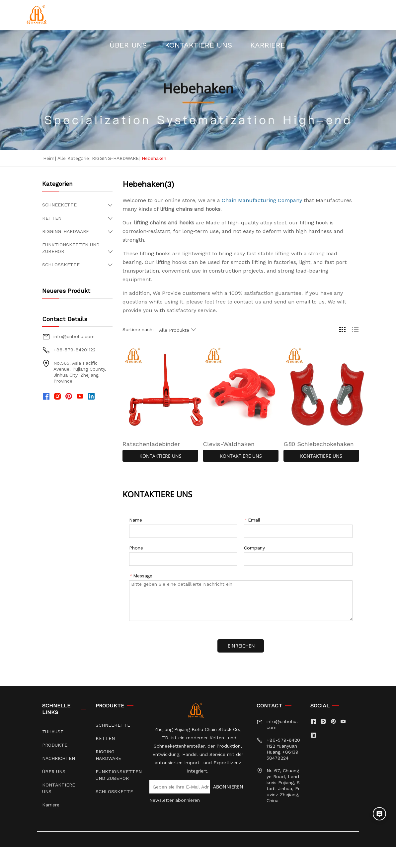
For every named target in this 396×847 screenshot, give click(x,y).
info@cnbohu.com (74, 336)
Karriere (240, 45)
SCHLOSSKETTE (61, 264)
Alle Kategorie (73, 158)
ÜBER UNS (288, 15)
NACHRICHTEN (225, 15)
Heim (48, 158)
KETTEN (51, 218)
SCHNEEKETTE (59, 204)
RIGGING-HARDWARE (115, 158)
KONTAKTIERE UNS (171, 45)
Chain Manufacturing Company (262, 200)
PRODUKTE (161, 15)
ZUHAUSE (106, 15)
